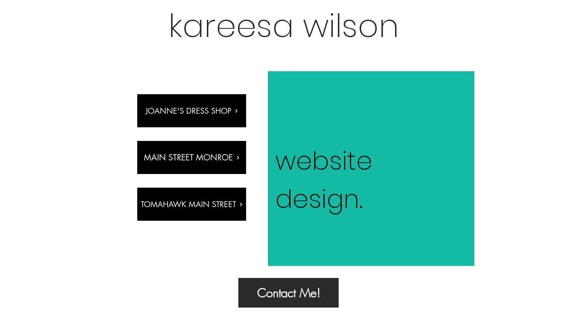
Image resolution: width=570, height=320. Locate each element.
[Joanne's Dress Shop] (191, 110)
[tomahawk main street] (191, 204)
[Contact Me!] (288, 293)
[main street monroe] (191, 157)
